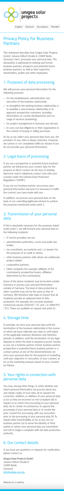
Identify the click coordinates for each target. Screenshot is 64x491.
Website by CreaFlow (13, 482)
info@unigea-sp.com (14, 472)
